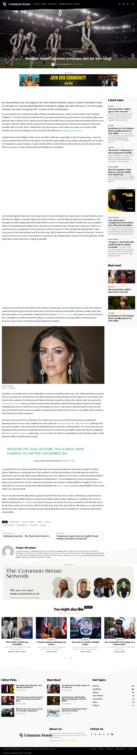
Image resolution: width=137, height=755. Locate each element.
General (47, 49)
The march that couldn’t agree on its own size (119, 110)
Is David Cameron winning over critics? (51, 643)
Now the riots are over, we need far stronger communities (30, 710)
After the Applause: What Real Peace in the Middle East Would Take (119, 171)
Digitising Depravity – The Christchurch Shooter (26, 536)
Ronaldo (43, 525)
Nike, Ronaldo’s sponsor (17, 433)
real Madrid (34, 525)
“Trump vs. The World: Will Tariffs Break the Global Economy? (120, 243)
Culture (111, 125)
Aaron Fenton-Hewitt (17, 652)
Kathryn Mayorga (8, 525)
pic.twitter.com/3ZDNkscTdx (45, 453)
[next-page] (71, 658)
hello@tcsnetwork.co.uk (67, 741)
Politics (111, 106)
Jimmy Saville (62, 485)
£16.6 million (27, 502)
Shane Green (51, 652)
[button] (132, 4)
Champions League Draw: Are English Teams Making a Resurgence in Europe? (77, 537)
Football (39, 522)
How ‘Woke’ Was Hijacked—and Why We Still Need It (30, 686)
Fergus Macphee (64, 64)
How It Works (113, 166)
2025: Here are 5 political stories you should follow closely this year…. (29, 699)
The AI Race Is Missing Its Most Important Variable (120, 151)
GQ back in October (11, 403)
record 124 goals (65, 314)
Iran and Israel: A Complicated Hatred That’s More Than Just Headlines (121, 222)
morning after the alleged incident (73, 423)
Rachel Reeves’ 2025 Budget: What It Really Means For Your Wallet (121, 130)
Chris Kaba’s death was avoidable (17, 643)
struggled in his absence (71, 130)
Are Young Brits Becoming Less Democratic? (120, 643)
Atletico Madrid (14, 522)
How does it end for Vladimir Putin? (85, 643)
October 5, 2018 (68, 461)
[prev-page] (65, 658)
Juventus (48, 522)
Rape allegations (22, 525)
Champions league (28, 522)
